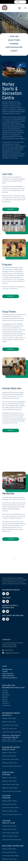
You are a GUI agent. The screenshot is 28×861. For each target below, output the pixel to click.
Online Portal (6, 705)
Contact (14, 51)
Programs (14, 44)
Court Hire (14, 36)
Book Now (5, 697)
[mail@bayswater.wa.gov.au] (3, 653)
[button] (19, 8)
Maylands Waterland (8, 675)
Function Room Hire (14, 47)
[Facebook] (7, 593)
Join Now (5, 690)
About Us (5, 699)
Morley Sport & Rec (7, 673)
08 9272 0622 (9, 650)
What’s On (5, 701)
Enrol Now (5, 693)
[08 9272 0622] (3, 650)
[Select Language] (20, 2)
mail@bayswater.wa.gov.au (12, 653)
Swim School (5, 695)
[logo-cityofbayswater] (4, 8)
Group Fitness (14, 40)
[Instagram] (3, 593)
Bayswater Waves (7, 669)
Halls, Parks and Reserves (9, 678)
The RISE (5, 671)
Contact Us (5, 703)
